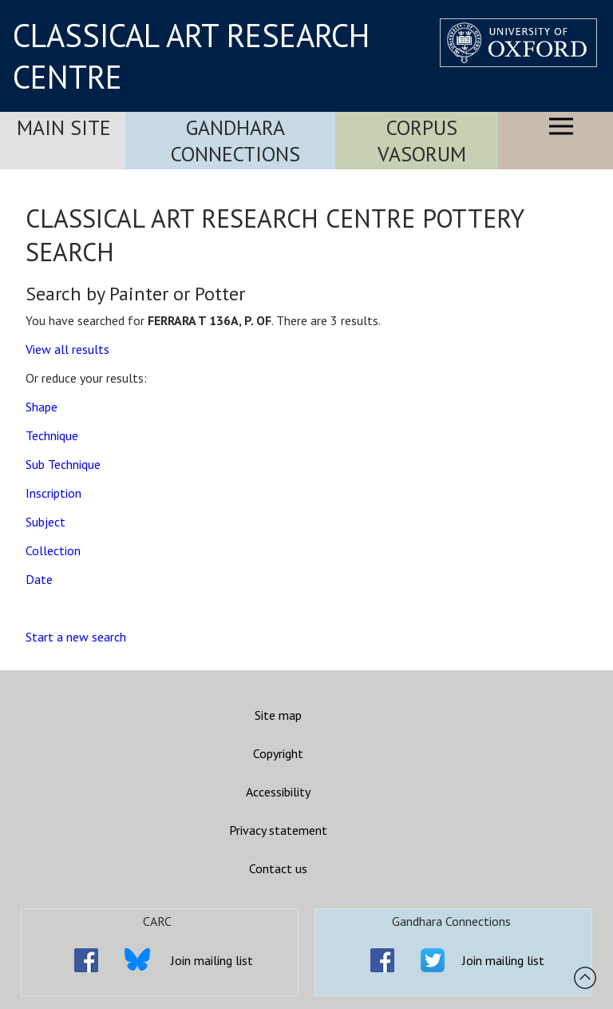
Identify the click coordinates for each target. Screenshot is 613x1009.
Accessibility (278, 792)
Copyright (278, 753)
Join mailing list (212, 960)
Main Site (64, 127)
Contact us (278, 868)
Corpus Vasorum (422, 140)
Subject (45, 522)
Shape (41, 407)
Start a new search (76, 637)
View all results (67, 349)
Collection (53, 550)
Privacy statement (278, 830)
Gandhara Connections (235, 140)
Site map (278, 715)
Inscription (53, 493)
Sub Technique (63, 464)
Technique (52, 435)
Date (39, 579)
